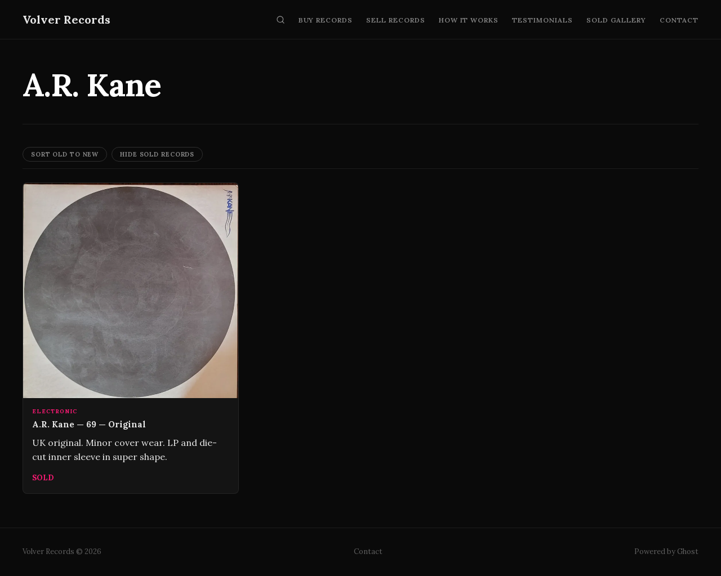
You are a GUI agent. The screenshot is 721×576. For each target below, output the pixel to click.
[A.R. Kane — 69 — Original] (130, 338)
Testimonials (542, 20)
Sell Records (395, 20)
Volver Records (66, 19)
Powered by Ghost (666, 551)
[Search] (280, 19)
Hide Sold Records (157, 154)
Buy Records (326, 20)
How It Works (469, 20)
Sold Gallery (616, 20)
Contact (679, 20)
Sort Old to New (65, 154)
